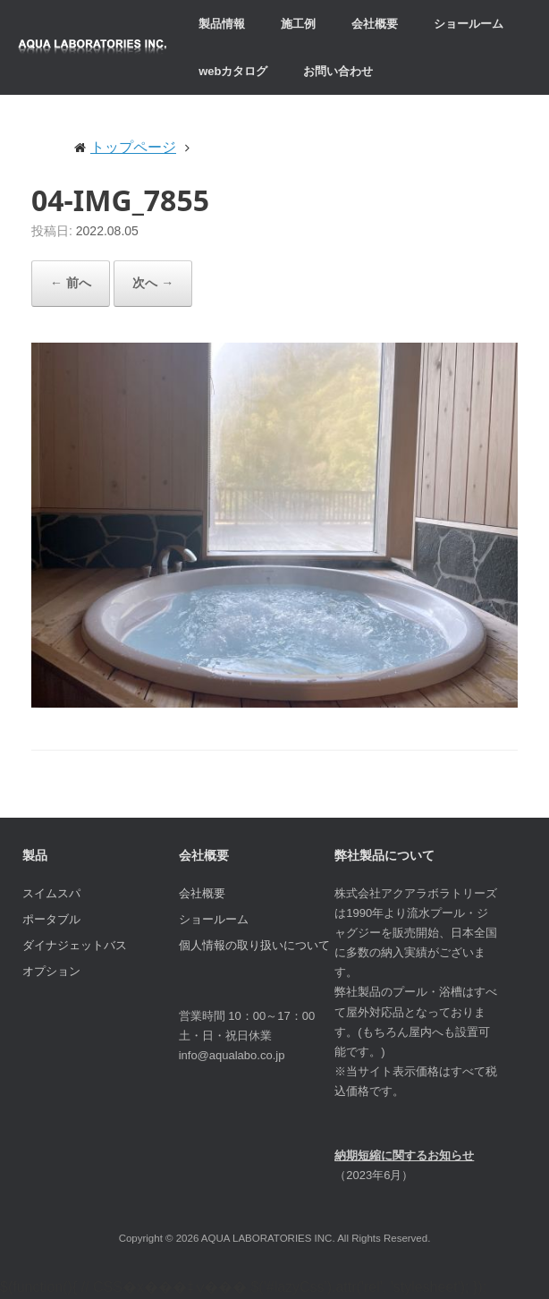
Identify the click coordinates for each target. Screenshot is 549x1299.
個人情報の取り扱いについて (254, 945)
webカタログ (232, 71)
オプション (51, 971)
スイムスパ (51, 893)
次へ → (152, 283)
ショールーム (468, 23)
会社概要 (374, 23)
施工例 (298, 23)
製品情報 (221, 23)
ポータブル (51, 919)
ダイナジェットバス (74, 945)
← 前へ (70, 283)
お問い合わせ (338, 71)
